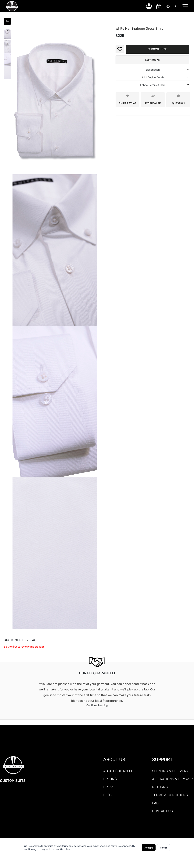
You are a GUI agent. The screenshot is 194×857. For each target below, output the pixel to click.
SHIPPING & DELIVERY (170, 771)
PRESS (108, 787)
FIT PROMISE (153, 99)
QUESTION (178, 99)
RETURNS (160, 787)
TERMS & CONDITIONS (170, 795)
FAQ (155, 803)
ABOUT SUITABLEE (118, 771)
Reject (163, 847)
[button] (7, 33)
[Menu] (185, 6)
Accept (149, 847)
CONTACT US (162, 811)
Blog (107, 795)
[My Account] (149, 6)
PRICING (110, 779)
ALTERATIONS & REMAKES (173, 779)
